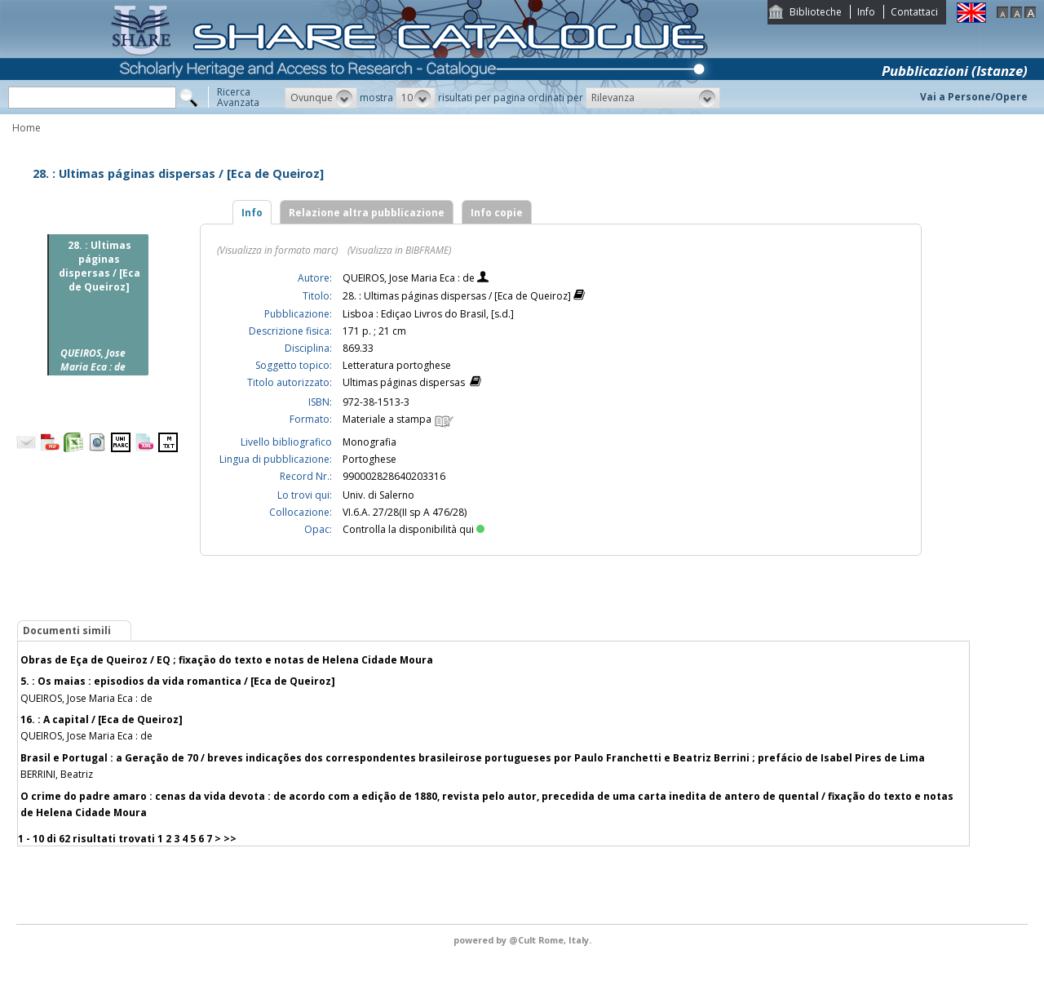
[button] (321, 98)
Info (866, 12)
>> (230, 839)
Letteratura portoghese (397, 365)
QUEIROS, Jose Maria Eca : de (410, 278)
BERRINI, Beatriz (56, 774)
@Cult (523, 940)
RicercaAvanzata (238, 97)
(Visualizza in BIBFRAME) (399, 250)
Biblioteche (816, 12)
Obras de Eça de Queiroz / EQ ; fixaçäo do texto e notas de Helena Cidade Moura (226, 660)
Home (26, 128)
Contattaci (914, 12)
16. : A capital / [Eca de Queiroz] (101, 719)
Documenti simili (67, 630)
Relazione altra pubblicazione (367, 213)
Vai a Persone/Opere (974, 97)
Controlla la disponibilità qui (413, 529)
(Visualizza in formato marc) (277, 250)
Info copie (497, 213)
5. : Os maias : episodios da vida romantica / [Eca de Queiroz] (177, 681)
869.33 (358, 348)
